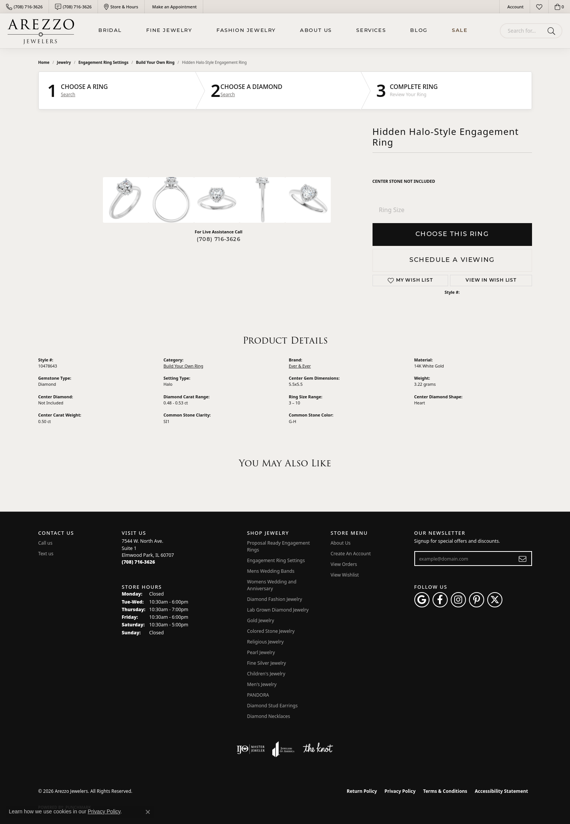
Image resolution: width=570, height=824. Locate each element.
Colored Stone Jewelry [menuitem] (271, 631)
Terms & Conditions (445, 791)
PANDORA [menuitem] (258, 695)
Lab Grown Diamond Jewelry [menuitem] (278, 610)
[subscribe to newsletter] (523, 559)
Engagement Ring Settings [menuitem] (276, 560)
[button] (515, 6)
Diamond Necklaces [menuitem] (268, 716)
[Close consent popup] (147, 812)
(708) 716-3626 (218, 239)
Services (371, 30)
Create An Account (351, 553)
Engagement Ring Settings (103, 62)
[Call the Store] (138, 562)
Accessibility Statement (501, 791)
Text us (46, 553)
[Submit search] (553, 31)
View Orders (344, 564)
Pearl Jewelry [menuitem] (261, 652)
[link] (24, 6)
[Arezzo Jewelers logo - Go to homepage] (41, 30)
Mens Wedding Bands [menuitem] (271, 571)
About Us (316, 30)
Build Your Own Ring (155, 62)
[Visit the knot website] (317, 749)
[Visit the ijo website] (251, 749)
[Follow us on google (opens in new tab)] (421, 599)
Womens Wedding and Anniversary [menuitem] (272, 585)
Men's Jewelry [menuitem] (262, 684)
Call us (45, 543)
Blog (418, 30)
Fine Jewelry (169, 30)
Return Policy (362, 791)
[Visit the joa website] (283, 749)
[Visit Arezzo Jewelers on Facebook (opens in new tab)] (440, 599)
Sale (459, 30)
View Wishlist (345, 575)
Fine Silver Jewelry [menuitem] (266, 663)
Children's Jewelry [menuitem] (266, 673)
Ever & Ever (300, 366)
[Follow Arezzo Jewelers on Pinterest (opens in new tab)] (476, 599)
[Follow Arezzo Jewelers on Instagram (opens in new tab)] (458, 599)
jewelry (64, 62)
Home (44, 62)
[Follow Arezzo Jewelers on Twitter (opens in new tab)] (494, 599)
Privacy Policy (400, 791)
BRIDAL (110, 30)
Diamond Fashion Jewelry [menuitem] (274, 599)
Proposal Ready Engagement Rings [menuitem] (278, 546)
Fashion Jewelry (246, 30)
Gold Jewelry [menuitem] (260, 620)
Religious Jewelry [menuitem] (265, 642)
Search (68, 94)
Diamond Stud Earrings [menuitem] (272, 705)
